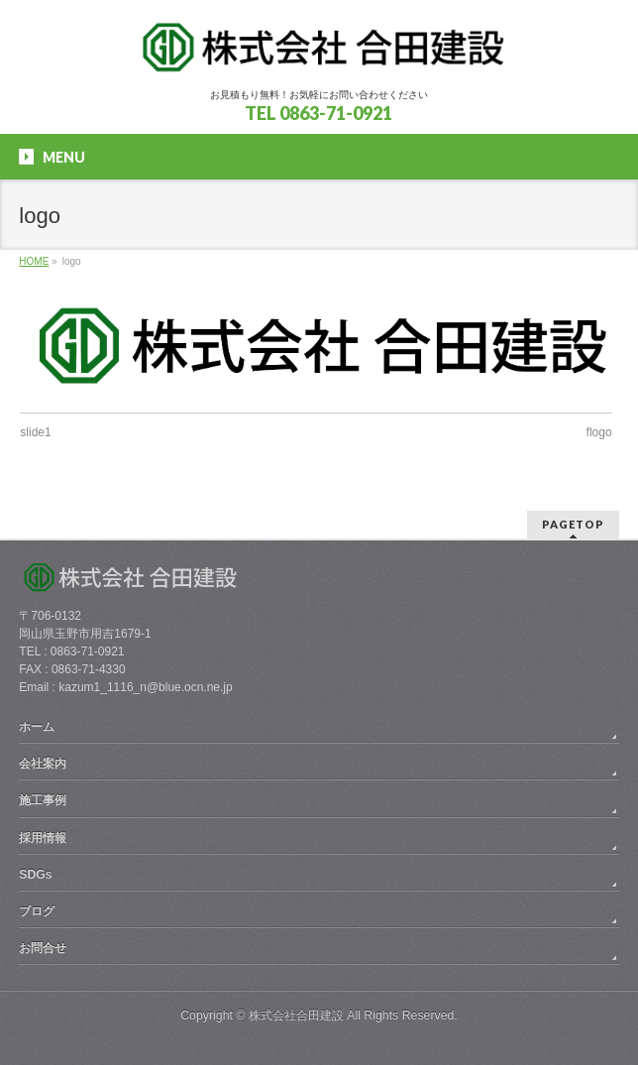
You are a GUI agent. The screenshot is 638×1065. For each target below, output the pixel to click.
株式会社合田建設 (296, 1015)
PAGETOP (573, 524)
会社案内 (42, 763)
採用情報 (42, 838)
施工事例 (42, 800)
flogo (599, 432)
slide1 (35, 432)
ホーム (36, 727)
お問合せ (42, 948)
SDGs (35, 875)
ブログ (36, 911)
